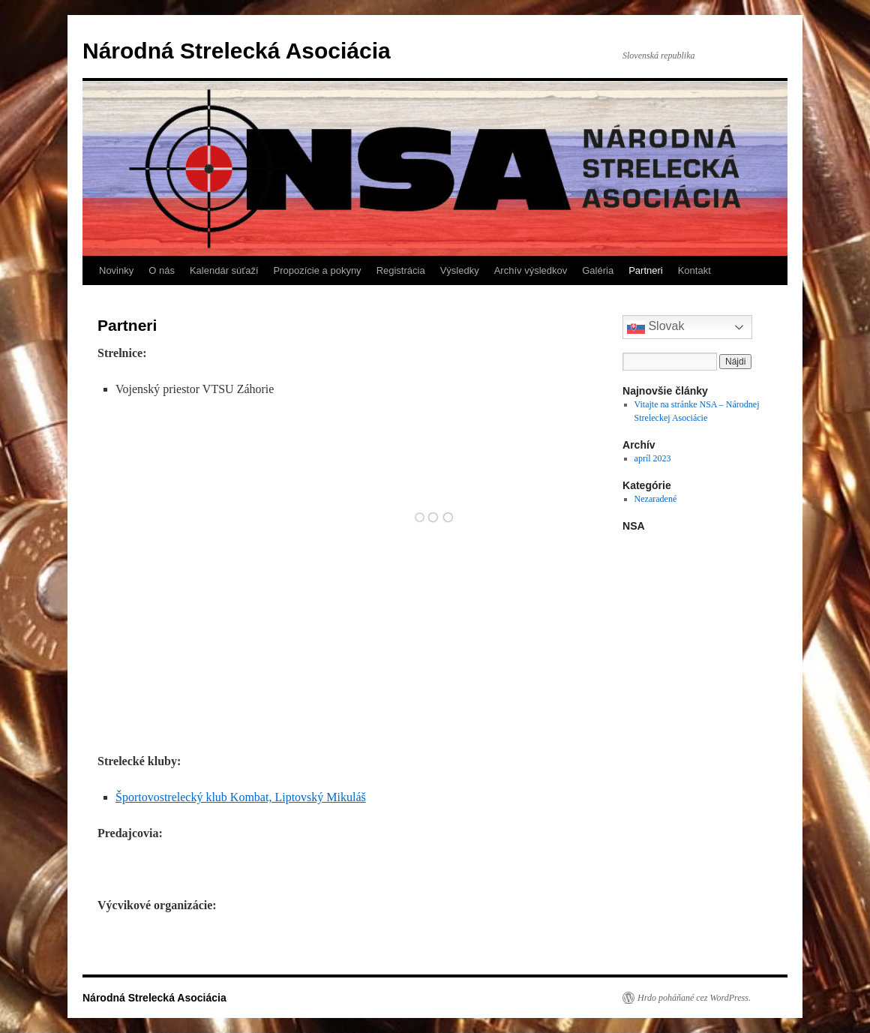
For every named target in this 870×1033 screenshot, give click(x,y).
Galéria (598, 270)
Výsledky (459, 270)
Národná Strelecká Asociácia (236, 50)
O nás (161, 270)
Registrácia (400, 270)
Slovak (655, 327)
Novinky (116, 270)
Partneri (645, 270)
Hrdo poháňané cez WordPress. (694, 997)
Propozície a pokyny (318, 270)
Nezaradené (655, 499)
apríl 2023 (652, 458)
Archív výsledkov (531, 270)
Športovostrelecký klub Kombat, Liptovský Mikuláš (241, 797)
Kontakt (694, 270)
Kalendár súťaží (224, 270)
